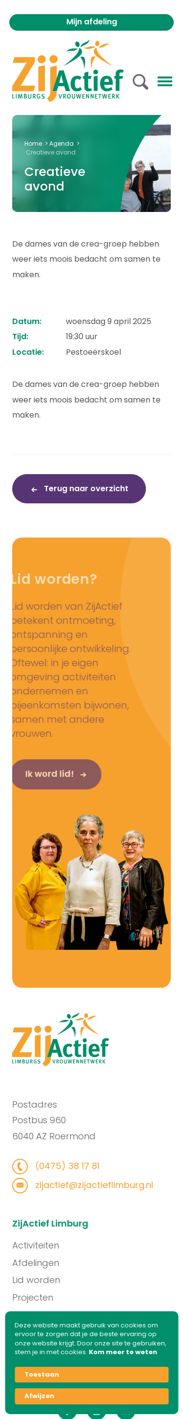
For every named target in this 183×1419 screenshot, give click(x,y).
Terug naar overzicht (85, 488)
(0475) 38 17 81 (61, 1166)
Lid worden (41, 1280)
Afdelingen (40, 1263)
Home (33, 143)
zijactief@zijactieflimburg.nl (88, 1185)
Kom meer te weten (123, 1352)
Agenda (61, 143)
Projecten (37, 1297)
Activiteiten (40, 1245)
